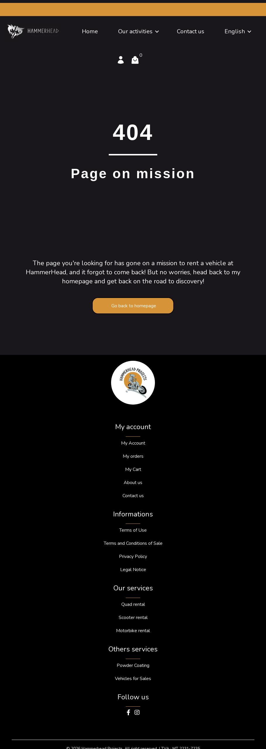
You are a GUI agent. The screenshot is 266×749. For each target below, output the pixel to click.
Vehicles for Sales (133, 678)
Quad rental (133, 604)
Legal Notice (133, 569)
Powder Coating (133, 665)
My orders (133, 456)
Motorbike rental (133, 630)
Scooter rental (133, 617)
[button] (157, 31)
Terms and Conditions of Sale (133, 543)
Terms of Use (133, 530)
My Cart (133, 469)
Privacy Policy (133, 556)
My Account (133, 443)
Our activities (135, 31)
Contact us (190, 31)
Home (90, 31)
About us (133, 482)
